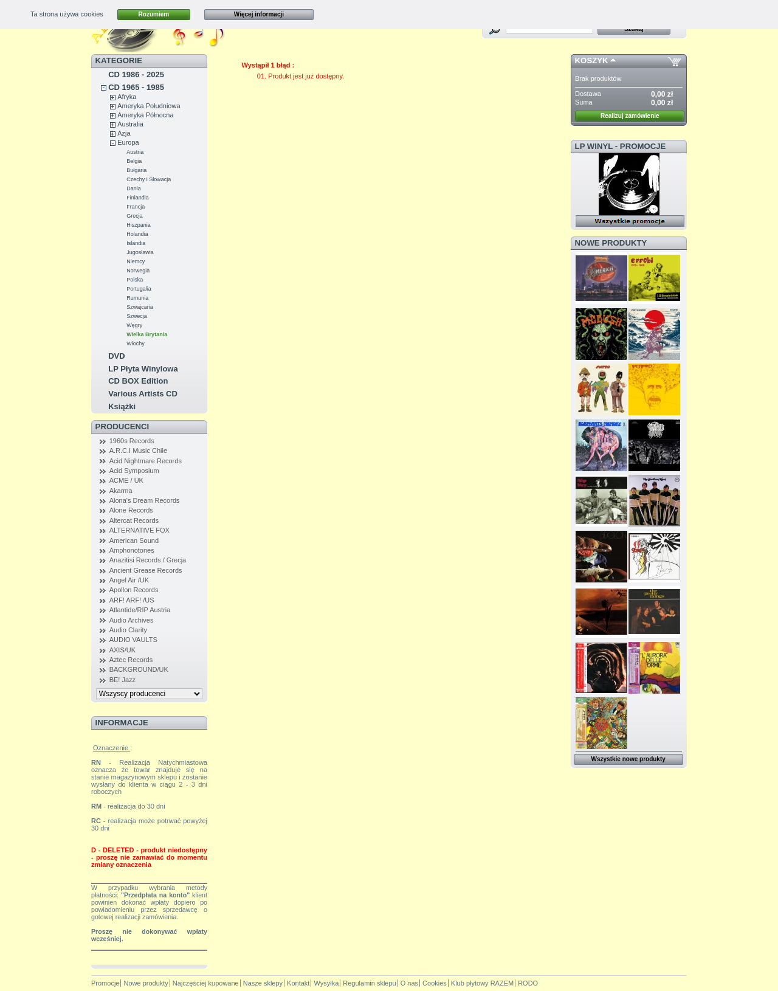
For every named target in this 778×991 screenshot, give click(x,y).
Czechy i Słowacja (148, 179)
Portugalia (138, 289)
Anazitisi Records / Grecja (148, 560)
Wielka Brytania (146, 334)
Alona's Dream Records (144, 500)
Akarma (121, 490)
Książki (122, 406)
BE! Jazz (122, 679)
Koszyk (591, 60)
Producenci (122, 426)
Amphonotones (131, 550)
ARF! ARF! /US (131, 600)
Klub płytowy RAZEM (482, 983)
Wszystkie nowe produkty (628, 759)
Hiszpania (138, 225)
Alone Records (131, 510)
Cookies (434, 983)
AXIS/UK (122, 650)
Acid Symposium (134, 470)
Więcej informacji (259, 14)
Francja (135, 207)
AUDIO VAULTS (133, 639)
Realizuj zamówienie (630, 115)
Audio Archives (131, 620)
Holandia (137, 234)
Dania (133, 188)
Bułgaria (136, 170)
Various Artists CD (142, 393)
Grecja (134, 216)
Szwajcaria (139, 307)
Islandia (135, 243)
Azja (123, 133)
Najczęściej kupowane (206, 983)
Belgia (134, 161)
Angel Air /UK (129, 580)
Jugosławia (140, 252)
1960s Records (131, 440)
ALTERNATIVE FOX (139, 530)
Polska (134, 280)
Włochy (135, 343)
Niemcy (135, 261)
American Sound (134, 540)
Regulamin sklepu (369, 983)
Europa (128, 142)
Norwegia (138, 271)
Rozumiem (154, 14)
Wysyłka (326, 983)
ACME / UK (126, 480)
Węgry (134, 325)
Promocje (105, 983)
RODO (528, 983)
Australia (130, 124)
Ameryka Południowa (148, 105)
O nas (409, 983)
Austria (134, 152)
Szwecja (136, 316)
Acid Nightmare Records (145, 460)
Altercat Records (134, 520)
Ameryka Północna (145, 115)
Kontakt (298, 983)
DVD (116, 356)
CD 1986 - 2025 (136, 74)
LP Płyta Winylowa (143, 368)
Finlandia (137, 198)
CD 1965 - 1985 (136, 87)
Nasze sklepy (263, 983)
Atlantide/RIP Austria (140, 609)
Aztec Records (131, 659)
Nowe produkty (611, 242)
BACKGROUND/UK (138, 669)
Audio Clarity (128, 630)
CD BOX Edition (138, 380)
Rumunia (137, 298)
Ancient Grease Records (145, 570)
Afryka (126, 96)
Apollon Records (134, 589)
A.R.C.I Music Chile (138, 450)
